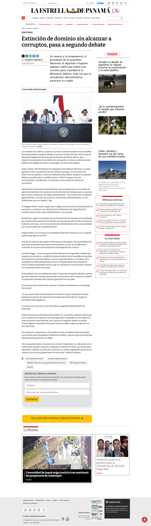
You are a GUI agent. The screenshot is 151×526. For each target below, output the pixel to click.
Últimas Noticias (45, 24)
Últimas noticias (112, 199)
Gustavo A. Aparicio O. (34, 60)
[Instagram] (121, 3)
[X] (113, 3)
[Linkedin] (33, 56)
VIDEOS (112, 54)
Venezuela (69, 24)
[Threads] (109, 3)
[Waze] (67, 519)
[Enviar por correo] (37, 56)
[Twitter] (23, 56)
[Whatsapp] (30, 56)
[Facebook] (117, 3)
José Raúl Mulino (82, 24)
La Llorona (58, 24)
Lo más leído (112, 238)
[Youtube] (125, 3)
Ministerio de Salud (115, 24)
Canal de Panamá (98, 24)
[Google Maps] (63, 519)
